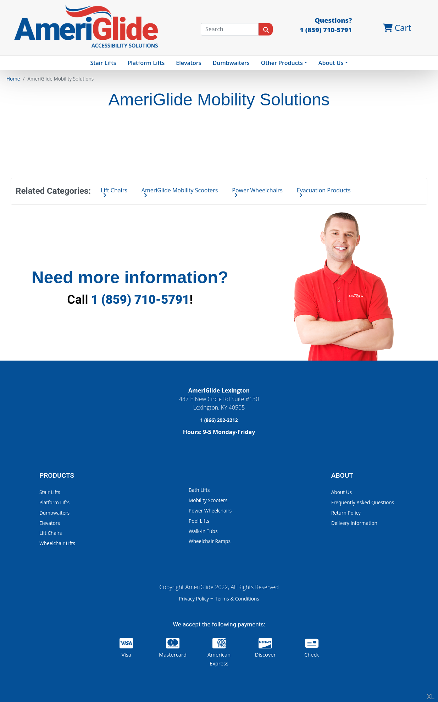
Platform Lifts (54, 502)
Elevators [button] (188, 63)
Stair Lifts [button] (103, 63)
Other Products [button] (282, 63)
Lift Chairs (50, 533)
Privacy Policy (194, 598)
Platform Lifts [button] (146, 63)
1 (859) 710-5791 (140, 299)
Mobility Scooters (208, 500)
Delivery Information (354, 523)
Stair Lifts (49, 492)
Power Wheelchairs (210, 510)
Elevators (49, 523)
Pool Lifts (199, 520)
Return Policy (346, 512)
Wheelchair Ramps (210, 541)
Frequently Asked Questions (362, 502)
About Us (341, 492)
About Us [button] (331, 63)
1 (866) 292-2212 (219, 420)
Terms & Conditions (237, 598)
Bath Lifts (199, 490)
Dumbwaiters (231, 63)
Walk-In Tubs (203, 531)
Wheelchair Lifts (57, 543)
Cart (397, 27)
